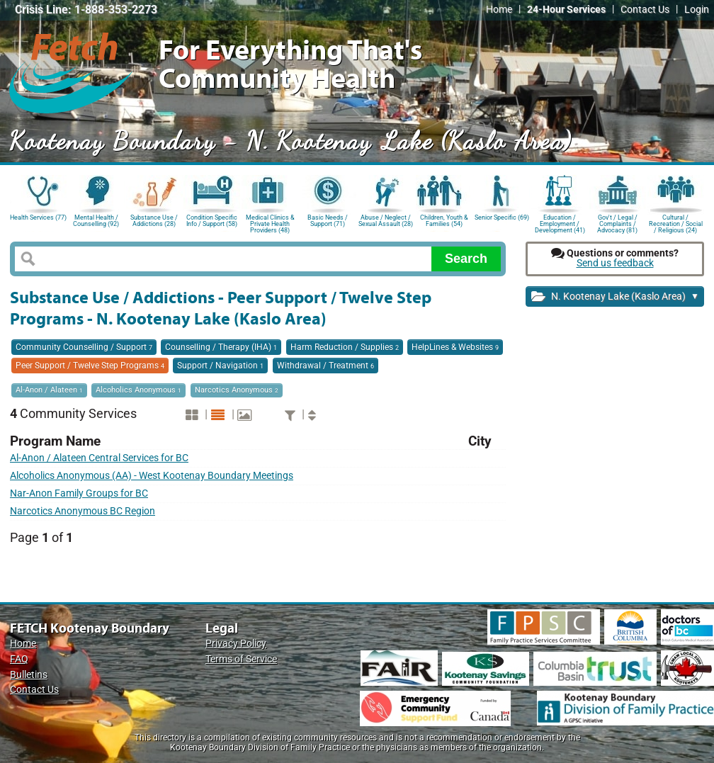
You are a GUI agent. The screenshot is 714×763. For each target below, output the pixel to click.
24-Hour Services (566, 10)
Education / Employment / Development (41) (560, 223)
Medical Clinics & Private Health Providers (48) (270, 223)
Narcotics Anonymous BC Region (82, 511)
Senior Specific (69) (502, 217)
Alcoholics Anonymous (138, 390)
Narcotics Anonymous (236, 390)
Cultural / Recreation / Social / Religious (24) (676, 223)
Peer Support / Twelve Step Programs (90, 366)
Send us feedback (615, 263)
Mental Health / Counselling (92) (96, 220)
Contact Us (644, 10)
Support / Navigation (220, 366)
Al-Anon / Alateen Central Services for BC (99, 458)
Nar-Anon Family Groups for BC (79, 493)
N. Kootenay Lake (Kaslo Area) (615, 297)
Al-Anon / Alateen (49, 390)
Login (696, 10)
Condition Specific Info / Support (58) (211, 220)
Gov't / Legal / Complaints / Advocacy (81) (617, 223)
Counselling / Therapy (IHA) (221, 347)
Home (499, 10)
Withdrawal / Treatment (325, 366)
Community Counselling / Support (84, 347)
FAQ (19, 659)
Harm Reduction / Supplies (344, 347)
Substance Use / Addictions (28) (154, 220)
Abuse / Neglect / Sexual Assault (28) (385, 220)
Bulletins (28, 675)
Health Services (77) (38, 217)
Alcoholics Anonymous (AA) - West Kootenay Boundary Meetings (151, 476)
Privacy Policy (235, 644)
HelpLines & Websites (455, 347)
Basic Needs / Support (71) (327, 220)
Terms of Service (241, 659)
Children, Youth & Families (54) (444, 220)
